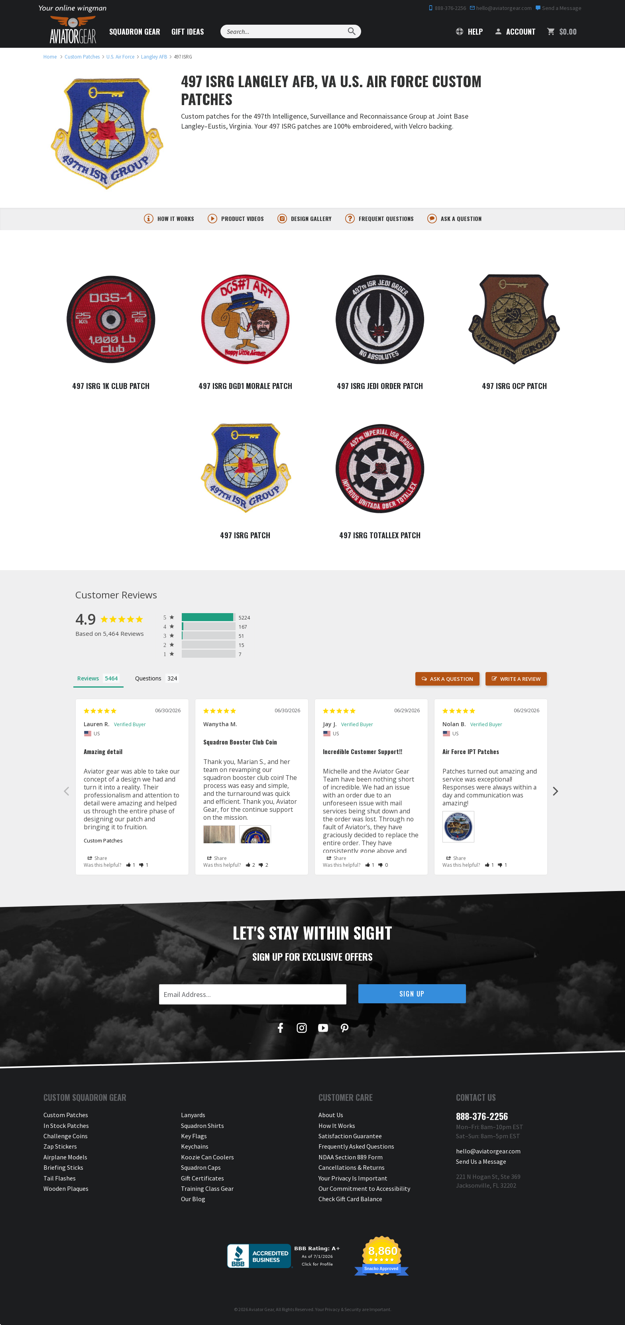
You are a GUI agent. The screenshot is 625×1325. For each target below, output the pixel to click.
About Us (330, 1116)
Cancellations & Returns (351, 1169)
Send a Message (558, 8)
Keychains (194, 1148)
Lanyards (193, 1116)
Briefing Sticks (63, 1169)
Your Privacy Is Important (352, 1179)
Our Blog (193, 1200)
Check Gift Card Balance (350, 1200)
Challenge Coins (65, 1137)
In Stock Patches (66, 1127)
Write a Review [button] (520, 680)
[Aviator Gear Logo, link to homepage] (72, 30)
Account (515, 31)
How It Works (336, 1127)
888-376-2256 (447, 8)
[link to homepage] (50, 56)
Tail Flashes (59, 1179)
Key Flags (194, 1137)
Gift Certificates (202, 1179)
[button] (131, 865)
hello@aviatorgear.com (501, 8)
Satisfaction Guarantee (350, 1137)
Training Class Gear (207, 1190)
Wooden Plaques (65, 1190)
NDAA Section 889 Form (350, 1158)
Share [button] (97, 859)
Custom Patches (103, 841)
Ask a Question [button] (451, 680)
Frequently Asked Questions (356, 1148)
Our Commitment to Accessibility (364, 1190)
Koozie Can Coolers (207, 1158)
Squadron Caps (201, 1169)
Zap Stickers (60, 1148)
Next (556, 792)
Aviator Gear (261, 1310)
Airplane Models (65, 1158)
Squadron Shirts (202, 1127)
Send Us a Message (481, 1163)
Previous (66, 792)
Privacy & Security (343, 1310)
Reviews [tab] (88, 679)
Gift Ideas (187, 31)
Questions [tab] (148, 679)
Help (469, 31)
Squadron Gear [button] (134, 31)
